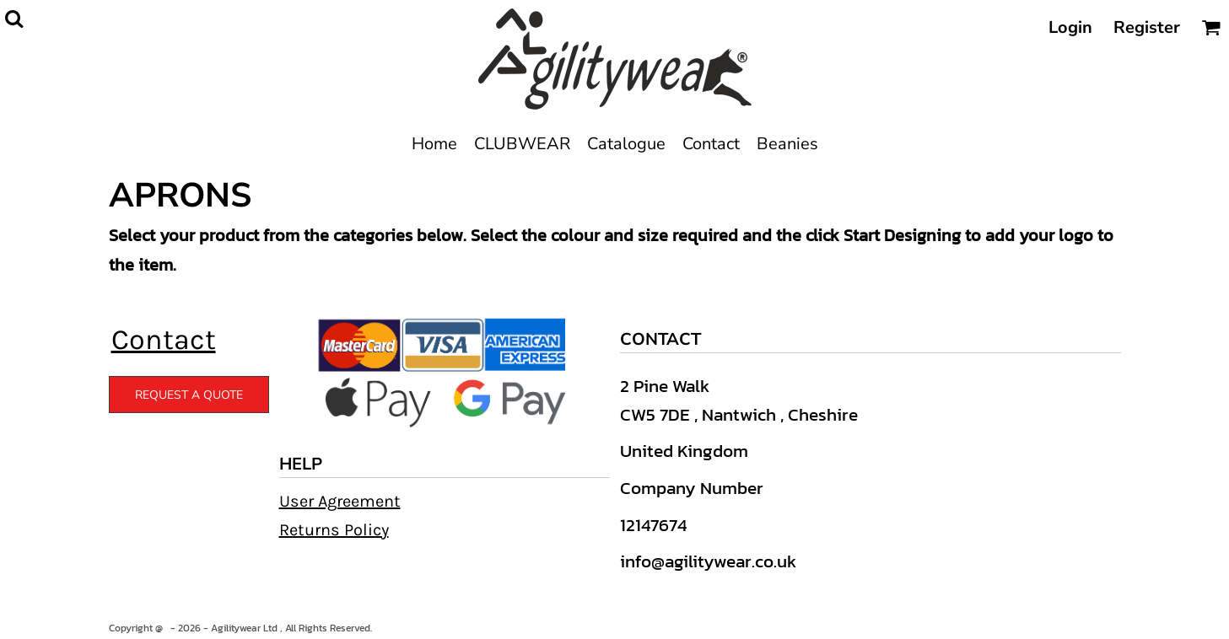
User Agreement (340, 501)
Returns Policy (334, 530)
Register (1146, 27)
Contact (163, 340)
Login (1070, 27)
